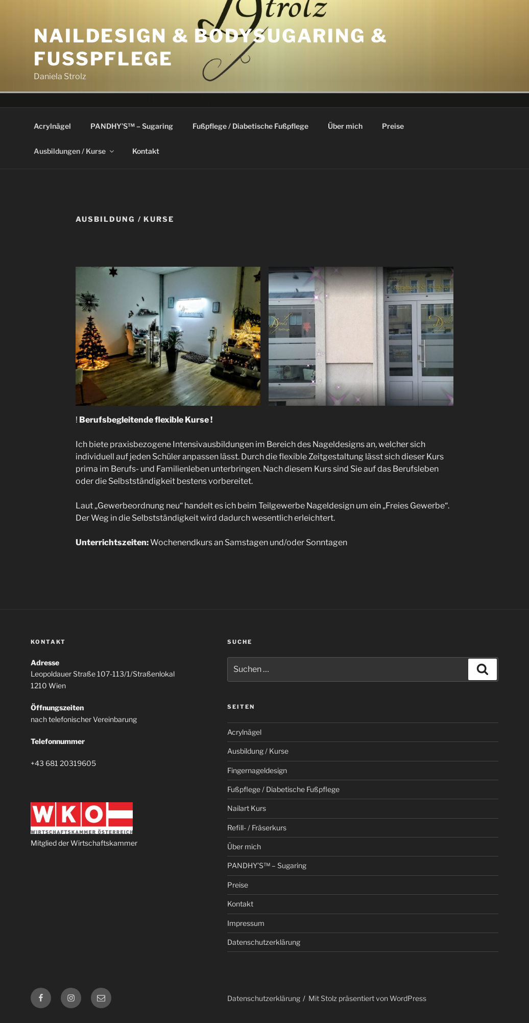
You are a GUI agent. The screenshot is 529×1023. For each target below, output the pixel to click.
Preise (393, 126)
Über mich (345, 126)
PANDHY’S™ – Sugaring (131, 126)
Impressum (245, 923)
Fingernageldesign (257, 770)
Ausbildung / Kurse (257, 751)
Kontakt (145, 151)
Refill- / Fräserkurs (256, 827)
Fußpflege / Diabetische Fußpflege (250, 126)
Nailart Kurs (246, 808)
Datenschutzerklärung (263, 942)
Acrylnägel (52, 126)
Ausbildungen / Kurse (74, 151)
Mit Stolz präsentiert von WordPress (367, 998)
